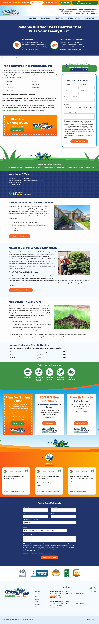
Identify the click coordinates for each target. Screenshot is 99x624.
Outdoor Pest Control (14, 168)
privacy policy (50, 558)
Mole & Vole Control (76, 168)
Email (81, 90)
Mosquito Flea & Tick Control (55, 168)
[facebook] (91, 594)
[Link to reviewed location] (16, 477)
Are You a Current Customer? (72, 97)
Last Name (83, 84)
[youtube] (95, 597)
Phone (66, 90)
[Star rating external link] (16, 3)
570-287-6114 (16, 187)
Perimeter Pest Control (33, 168)
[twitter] (95, 594)
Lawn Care (90, 168)
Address (66, 104)
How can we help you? (70, 112)
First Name (67, 84)
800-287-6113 (57, 603)
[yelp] (91, 597)
